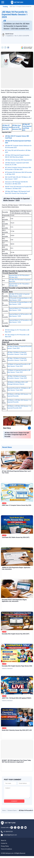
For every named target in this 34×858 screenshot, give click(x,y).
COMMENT (14, 803)
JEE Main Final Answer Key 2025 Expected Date (18, 160)
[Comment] (17, 793)
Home (4, 812)
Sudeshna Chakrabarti (7, 668)
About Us (3, 842)
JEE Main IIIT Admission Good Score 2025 (7, 127)
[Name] (10, 783)
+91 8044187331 (8, 833)
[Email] (24, 783)
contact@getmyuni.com (10, 837)
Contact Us (4, 845)
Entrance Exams (12, 812)
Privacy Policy (5, 848)
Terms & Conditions (6, 851)
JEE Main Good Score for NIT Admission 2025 (16, 127)
